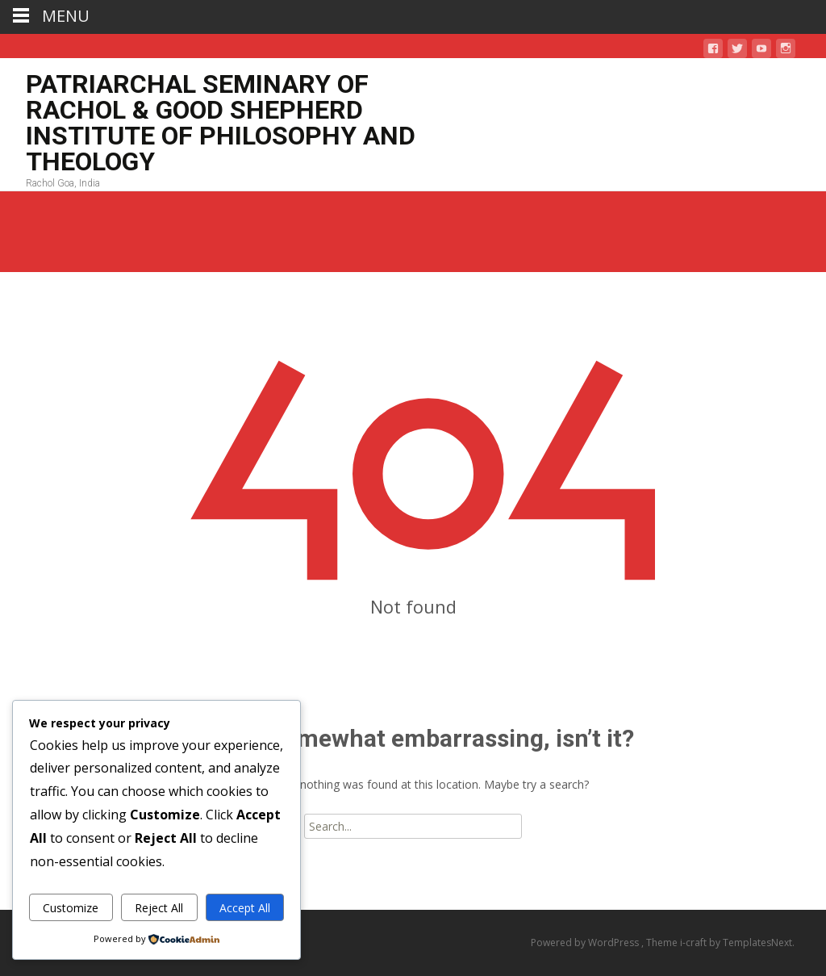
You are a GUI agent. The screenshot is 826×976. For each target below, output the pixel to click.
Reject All (159, 907)
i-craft (694, 942)
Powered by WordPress (586, 942)
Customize (70, 907)
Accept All (244, 907)
